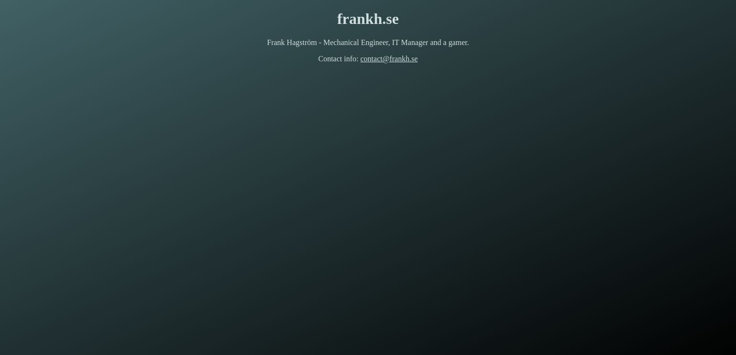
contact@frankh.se (388, 59)
